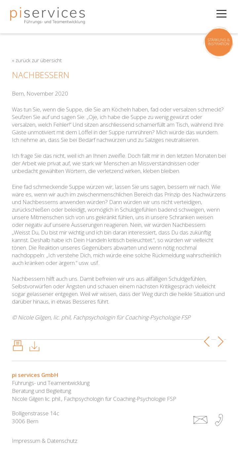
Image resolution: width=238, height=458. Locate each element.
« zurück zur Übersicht (37, 60)
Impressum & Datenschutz (44, 440)
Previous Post (207, 341)
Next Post (220, 341)
